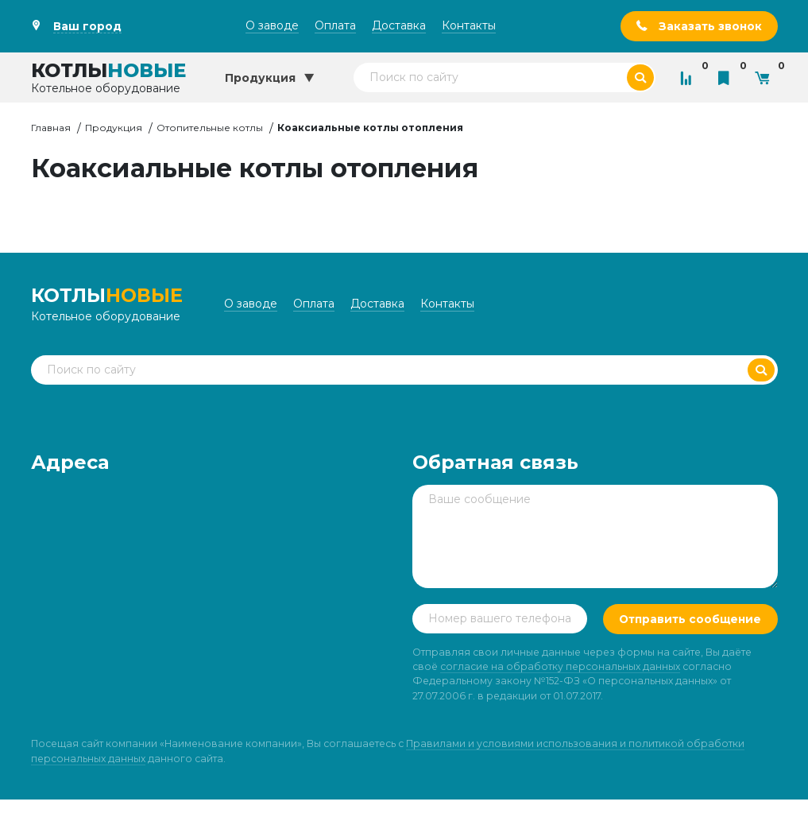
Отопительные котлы (210, 128)
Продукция (113, 128)
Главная (51, 128)
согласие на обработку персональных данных (560, 684)
